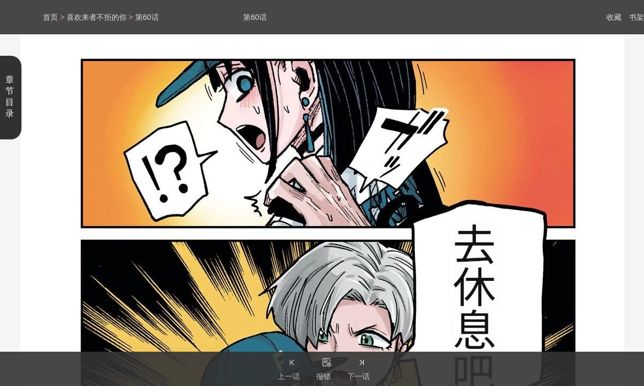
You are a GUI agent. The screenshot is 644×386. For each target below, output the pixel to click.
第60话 (147, 17)
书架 (636, 17)
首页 (50, 17)
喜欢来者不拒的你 (97, 17)
